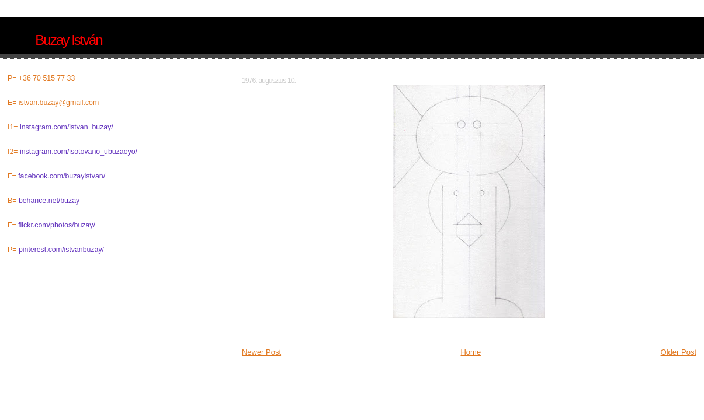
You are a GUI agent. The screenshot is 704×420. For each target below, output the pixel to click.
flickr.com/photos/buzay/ (56, 225)
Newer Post (261, 352)
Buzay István (68, 40)
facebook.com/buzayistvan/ (61, 176)
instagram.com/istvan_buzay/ (66, 127)
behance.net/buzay (49, 201)
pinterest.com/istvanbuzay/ (61, 250)
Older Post (678, 352)
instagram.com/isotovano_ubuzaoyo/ (78, 152)
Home (470, 352)
